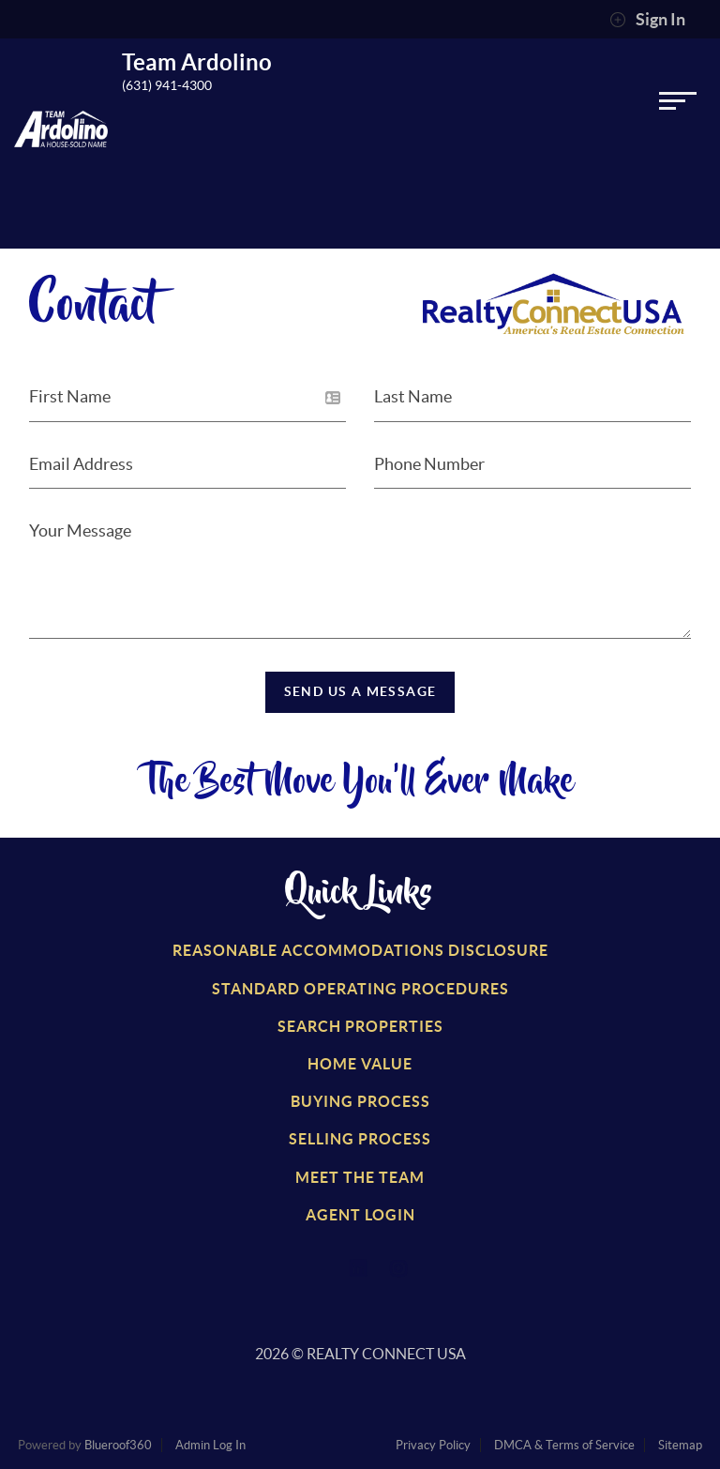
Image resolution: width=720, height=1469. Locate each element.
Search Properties (360, 1026)
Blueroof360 (118, 1445)
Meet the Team (360, 1177)
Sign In (647, 19)
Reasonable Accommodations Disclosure (360, 950)
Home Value (360, 1063)
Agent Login (360, 1214)
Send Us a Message (360, 691)
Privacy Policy (433, 1445)
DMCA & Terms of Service (564, 1445)
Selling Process (360, 1138)
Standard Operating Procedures (360, 988)
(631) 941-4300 (167, 85)
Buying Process (360, 1101)
